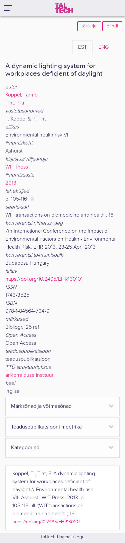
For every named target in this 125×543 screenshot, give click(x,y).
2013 (10, 183)
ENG (103, 47)
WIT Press (16, 167)
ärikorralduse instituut (29, 375)
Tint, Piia (14, 103)
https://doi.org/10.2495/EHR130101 (44, 279)
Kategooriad (25, 448)
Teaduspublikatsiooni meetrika (46, 427)
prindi (112, 26)
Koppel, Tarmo (21, 95)
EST (82, 47)
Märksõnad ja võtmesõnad (41, 406)
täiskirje (89, 26)
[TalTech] (64, 8)
